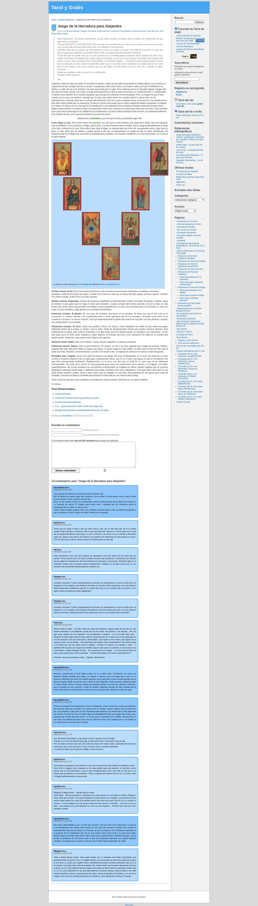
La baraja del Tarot (184, 334)
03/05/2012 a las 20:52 (63, 625)
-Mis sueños (181, 329)
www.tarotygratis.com (110, 284)
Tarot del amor (152, 31)
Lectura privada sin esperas (188, 36)
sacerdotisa (67, 416)
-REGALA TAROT (184, 332)
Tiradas (65, 34)
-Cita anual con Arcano (186, 230)
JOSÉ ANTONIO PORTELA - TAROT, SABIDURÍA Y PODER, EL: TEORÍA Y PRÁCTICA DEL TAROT (190, 138)
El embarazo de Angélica (187, 171)
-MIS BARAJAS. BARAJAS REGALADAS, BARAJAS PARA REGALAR (190, 323)
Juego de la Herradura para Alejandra (89, 26)
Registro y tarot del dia (188, 340)
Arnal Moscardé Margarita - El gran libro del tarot (189, 156)
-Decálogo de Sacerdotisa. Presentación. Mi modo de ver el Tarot (190, 245)
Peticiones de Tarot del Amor (190, 269)
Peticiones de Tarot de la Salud (191, 261)
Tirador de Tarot (183, 402)
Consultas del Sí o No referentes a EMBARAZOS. (190, 355)
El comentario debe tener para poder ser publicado (85, 440)
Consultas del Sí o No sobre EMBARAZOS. (190, 382)
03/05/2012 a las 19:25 (63, 702)
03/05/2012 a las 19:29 (63, 670)
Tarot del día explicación (188, 343)
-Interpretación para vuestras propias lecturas (189, 309)
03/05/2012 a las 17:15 (63, 734)
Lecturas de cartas (138, 31)
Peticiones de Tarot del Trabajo (191, 287)
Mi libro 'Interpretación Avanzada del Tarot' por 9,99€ (190, 39)
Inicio (54, 20)
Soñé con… (181, 185)
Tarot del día (181, 337)
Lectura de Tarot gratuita (121, 31)
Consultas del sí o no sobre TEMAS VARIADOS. (190, 398)
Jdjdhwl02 (180, 182)
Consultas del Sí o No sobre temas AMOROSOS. (190, 387)
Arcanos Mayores (66, 20)
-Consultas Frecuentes (186, 232)
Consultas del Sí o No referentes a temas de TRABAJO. (187, 368)
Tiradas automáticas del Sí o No (190, 351)
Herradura (92, 31)
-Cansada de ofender (185, 227)
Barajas (84, 31)
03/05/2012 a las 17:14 (63, 761)
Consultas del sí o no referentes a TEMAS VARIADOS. (187, 376)
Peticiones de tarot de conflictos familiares (187, 257)
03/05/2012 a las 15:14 (63, 789)
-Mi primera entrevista (186, 319)
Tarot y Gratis (67, 7)
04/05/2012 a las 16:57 (63, 525)
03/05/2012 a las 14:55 (63, 821)
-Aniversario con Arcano (186, 221)
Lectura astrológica (184, 46)
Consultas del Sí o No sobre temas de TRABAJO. (190, 393)
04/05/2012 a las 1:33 (62, 579)
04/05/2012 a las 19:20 (63, 490)
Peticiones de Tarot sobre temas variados (189, 304)
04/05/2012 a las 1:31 (62, 603)
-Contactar (181, 240)
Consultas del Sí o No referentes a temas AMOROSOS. (187, 361)
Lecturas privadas (184, 174)
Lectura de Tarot (103, 31)
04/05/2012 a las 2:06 (62, 552)
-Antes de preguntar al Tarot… (189, 224)
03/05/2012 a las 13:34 (63, 853)
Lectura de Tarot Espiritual (187, 43)
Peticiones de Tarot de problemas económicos (188, 265)
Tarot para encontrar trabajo (192, 295)
